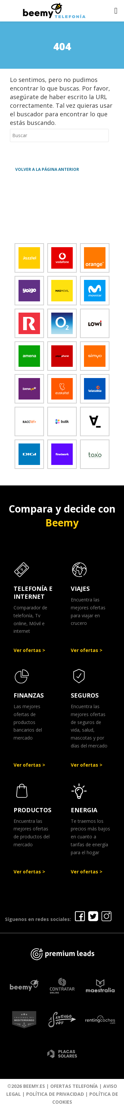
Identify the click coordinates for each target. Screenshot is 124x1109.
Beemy (62, 522)
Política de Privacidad (55, 1094)
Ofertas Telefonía (74, 1086)
